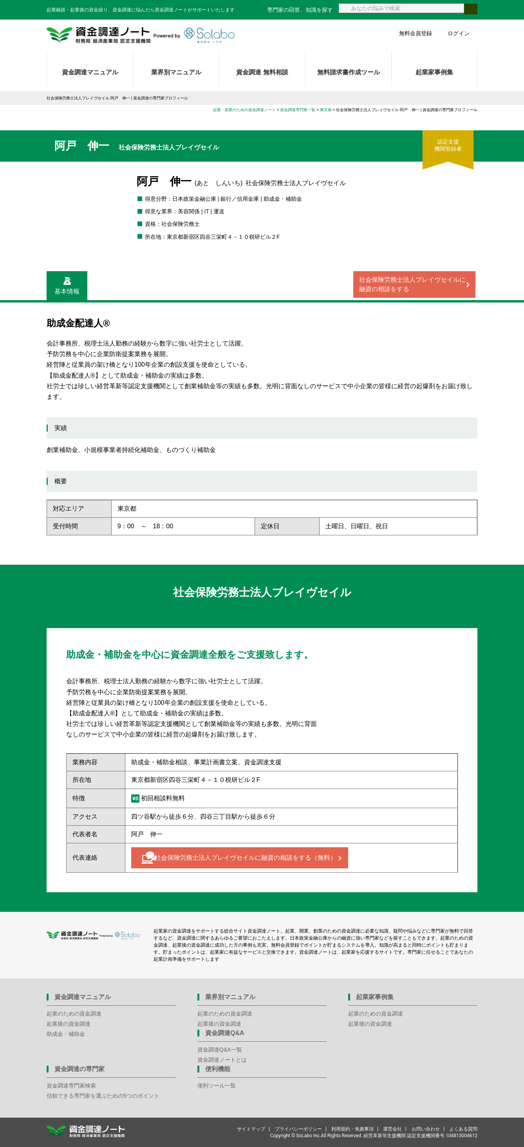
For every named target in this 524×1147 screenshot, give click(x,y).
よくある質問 (463, 1129)
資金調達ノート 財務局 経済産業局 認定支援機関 (141, 35)
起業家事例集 (434, 72)
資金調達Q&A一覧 (219, 1049)
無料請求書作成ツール (348, 72)
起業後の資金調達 (68, 1024)
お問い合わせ (426, 1129)
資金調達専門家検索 (71, 1085)
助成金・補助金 (66, 1034)
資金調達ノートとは (222, 1060)
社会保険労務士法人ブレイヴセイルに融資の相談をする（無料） (245, 857)
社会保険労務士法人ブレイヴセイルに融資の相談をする (412, 284)
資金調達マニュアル (90, 72)
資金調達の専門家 (79, 1069)
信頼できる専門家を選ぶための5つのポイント (103, 1096)
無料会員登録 (415, 33)
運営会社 (392, 1129)
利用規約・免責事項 (352, 1129)
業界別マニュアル (176, 72)
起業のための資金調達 (74, 1013)
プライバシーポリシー (298, 1129)
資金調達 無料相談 (262, 72)
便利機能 (217, 1069)
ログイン (459, 33)
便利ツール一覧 (216, 1085)
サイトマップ (251, 1129)
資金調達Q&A (224, 1033)
